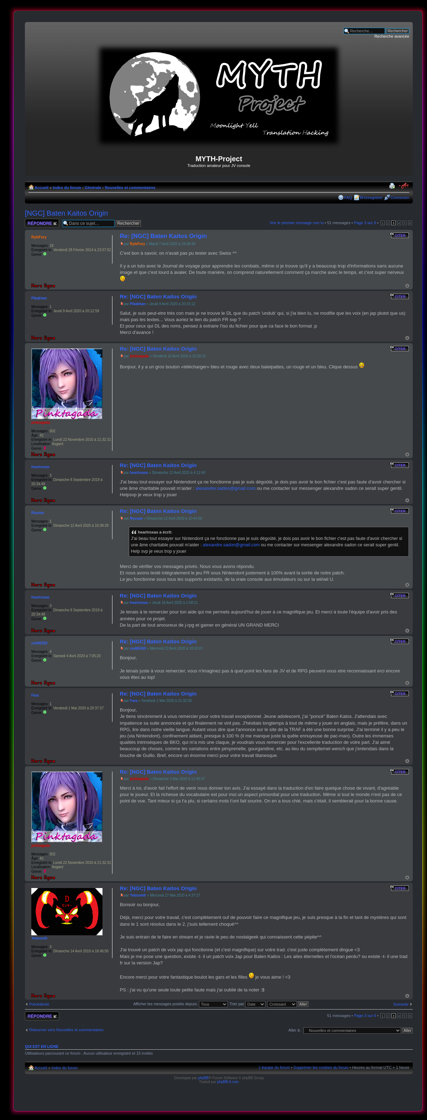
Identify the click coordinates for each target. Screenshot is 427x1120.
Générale (93, 187)
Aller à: (295, 1030)
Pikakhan (138, 304)
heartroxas (139, 473)
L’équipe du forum (274, 1067)
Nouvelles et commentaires (130, 187)
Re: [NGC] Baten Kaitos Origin (163, 236)
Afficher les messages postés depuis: (180, 1004)
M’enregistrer (371, 197)
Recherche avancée (391, 36)
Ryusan (136, 518)
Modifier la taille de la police (404, 186)
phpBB (203, 1078)
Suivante (400, 1004)
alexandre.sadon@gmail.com (226, 488)
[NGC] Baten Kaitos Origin (66, 213)
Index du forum (67, 187)
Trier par (247, 1004)
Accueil (41, 187)
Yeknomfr (138, 895)
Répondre (42, 223)
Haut (407, 286)
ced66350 (138, 648)
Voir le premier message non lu (297, 223)
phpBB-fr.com (228, 1082)
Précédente (39, 1004)
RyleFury (137, 244)
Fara (133, 701)
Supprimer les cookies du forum (321, 1067)
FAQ (348, 197)
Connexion (399, 197)
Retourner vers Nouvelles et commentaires (66, 1030)
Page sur (365, 223)
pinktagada (139, 356)
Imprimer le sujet (393, 186)
